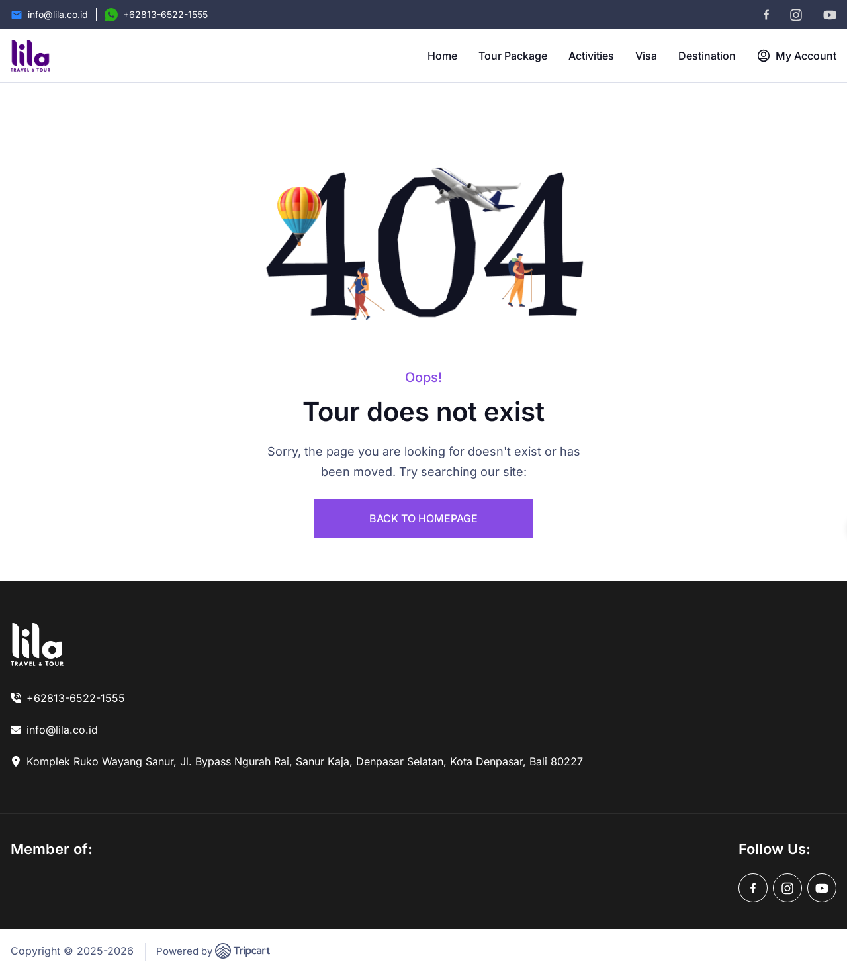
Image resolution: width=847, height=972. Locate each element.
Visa (646, 55)
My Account (796, 55)
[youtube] (829, 15)
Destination (707, 55)
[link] (37, 644)
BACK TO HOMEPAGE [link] (423, 518)
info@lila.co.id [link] (62, 729)
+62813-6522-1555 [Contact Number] (165, 14)
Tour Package (512, 55)
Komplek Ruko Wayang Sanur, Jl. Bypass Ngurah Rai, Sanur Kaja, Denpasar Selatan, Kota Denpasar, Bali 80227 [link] (304, 761)
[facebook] (766, 14)
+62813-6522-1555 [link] (75, 698)
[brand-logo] (30, 56)
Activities (591, 55)
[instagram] (796, 15)
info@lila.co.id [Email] (58, 14)
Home (442, 55)
